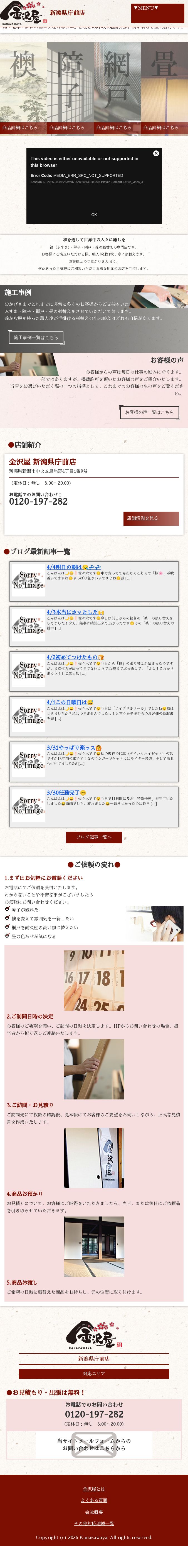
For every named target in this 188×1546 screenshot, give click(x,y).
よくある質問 (94, 1500)
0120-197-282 (94, 1414)
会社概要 (94, 1512)
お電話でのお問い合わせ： (38, 499)
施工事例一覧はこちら (36, 337)
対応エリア (94, 1374)
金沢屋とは (94, 1489)
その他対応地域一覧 (94, 1524)
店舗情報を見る (142, 518)
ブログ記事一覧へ (94, 837)
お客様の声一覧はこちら (149, 412)
